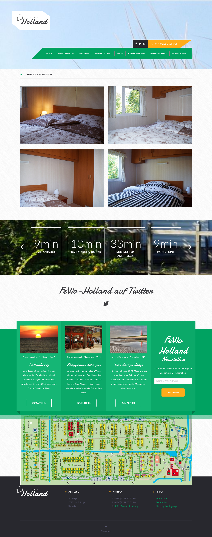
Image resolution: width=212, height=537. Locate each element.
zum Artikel (39, 403)
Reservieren (179, 53)
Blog (120, 53)
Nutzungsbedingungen (167, 506)
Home (49, 53)
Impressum (161, 498)
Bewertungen (158, 53)
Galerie (84, 53)
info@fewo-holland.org (126, 506)
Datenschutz (162, 502)
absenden (173, 392)
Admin (35, 357)
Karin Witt (78, 357)
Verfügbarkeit (136, 53)
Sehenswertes (66, 53)
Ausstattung (103, 53)
